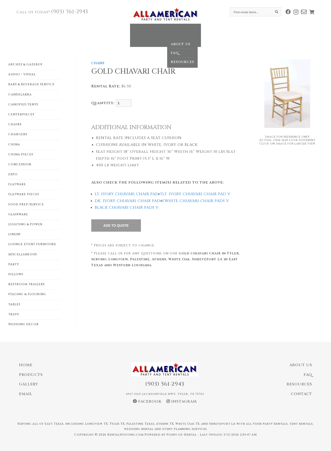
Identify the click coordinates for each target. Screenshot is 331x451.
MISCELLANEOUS (22, 254)
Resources (299, 384)
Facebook (147, 401)
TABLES (14, 304)
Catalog (129, 31)
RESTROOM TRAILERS (26, 284)
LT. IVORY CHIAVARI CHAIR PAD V (196, 194)
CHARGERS (17, 134)
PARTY (13, 264)
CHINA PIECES (20, 154)
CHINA (14, 144)
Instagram (181, 401)
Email (25, 394)
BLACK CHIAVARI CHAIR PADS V (127, 207)
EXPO (12, 174)
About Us (300, 365)
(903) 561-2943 (69, 11)
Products (31, 374)
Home (103, 31)
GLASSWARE (18, 214)
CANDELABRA (20, 94)
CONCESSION (19, 164)
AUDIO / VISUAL (22, 74)
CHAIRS (15, 124)
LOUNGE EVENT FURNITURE (32, 244)
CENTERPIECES (21, 114)
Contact (224, 31)
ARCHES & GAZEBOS (25, 64)
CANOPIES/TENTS (23, 104)
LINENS (14, 234)
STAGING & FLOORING (27, 294)
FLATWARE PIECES (23, 194)
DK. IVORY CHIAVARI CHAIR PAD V (130, 200)
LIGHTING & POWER (25, 224)
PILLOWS (15, 274)
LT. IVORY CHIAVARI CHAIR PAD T (128, 194)
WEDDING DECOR (23, 324)
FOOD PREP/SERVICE (26, 204)
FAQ (308, 374)
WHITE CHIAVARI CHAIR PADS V (197, 200)
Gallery (159, 31)
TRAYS (13, 314)
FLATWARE (17, 184)
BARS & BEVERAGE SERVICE (31, 84)
